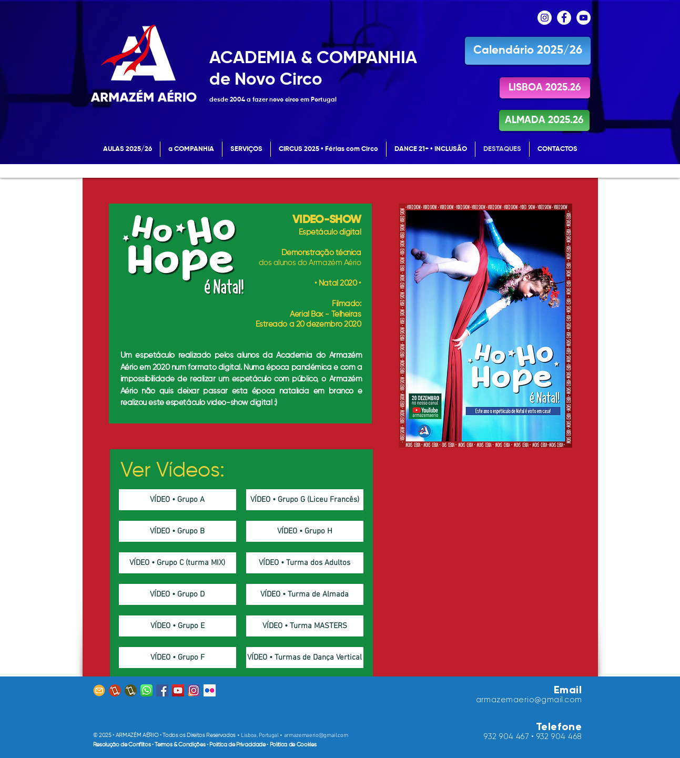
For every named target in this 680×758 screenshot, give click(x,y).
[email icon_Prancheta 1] (99, 690)
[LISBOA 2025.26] (545, 87)
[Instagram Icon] (194, 690)
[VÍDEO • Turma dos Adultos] (304, 562)
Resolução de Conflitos (122, 744)
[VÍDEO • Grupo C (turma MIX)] (177, 562)
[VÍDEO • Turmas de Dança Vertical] (304, 657)
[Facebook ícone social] (162, 690)
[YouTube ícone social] (178, 690)
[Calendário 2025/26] (528, 51)
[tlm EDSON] (131, 690)
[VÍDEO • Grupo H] (304, 531)
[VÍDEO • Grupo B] (177, 531)
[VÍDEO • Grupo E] (177, 625)
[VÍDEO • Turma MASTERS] (304, 625)
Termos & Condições (181, 744)
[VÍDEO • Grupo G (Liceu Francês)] (304, 499)
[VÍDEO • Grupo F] (177, 657)
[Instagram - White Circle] (544, 18)
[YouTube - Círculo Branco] (583, 18)
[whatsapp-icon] (146, 690)
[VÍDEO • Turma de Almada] (304, 594)
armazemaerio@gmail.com (316, 735)
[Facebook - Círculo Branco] (564, 18)
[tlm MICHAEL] (115, 690)
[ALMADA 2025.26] (544, 120)
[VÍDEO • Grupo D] (177, 594)
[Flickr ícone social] (210, 690)
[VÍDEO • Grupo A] (177, 499)
